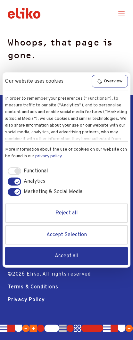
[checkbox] (26, 171)
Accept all (67, 256)
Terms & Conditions (33, 287)
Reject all (66, 213)
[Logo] (24, 13)
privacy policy (48, 156)
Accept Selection (66, 235)
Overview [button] (110, 81)
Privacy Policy (26, 300)
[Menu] (121, 13)
